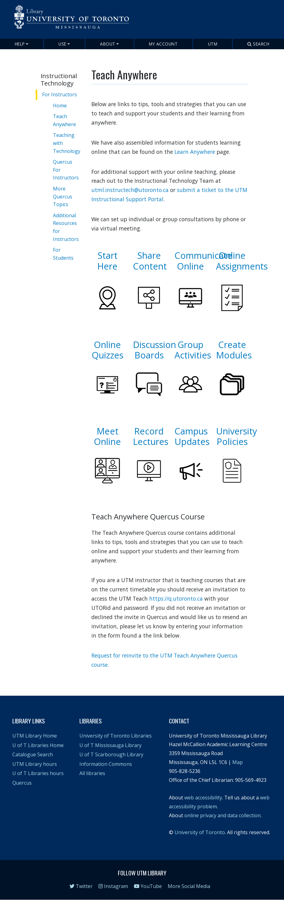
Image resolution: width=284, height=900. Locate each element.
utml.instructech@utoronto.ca (130, 190)
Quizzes (107, 355)
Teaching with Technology (66, 143)
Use (62, 44)
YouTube (148, 886)
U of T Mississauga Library (110, 745)
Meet (107, 431)
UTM (213, 44)
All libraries (92, 773)
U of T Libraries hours (38, 773)
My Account (163, 44)
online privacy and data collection (222, 815)
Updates (192, 441)
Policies (232, 441)
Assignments (242, 266)
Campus (191, 431)
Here (107, 266)
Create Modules (234, 349)
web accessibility (203, 797)
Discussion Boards (154, 349)
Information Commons (105, 764)
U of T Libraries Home (38, 745)
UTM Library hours (34, 764)
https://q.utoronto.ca (176, 598)
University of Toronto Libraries (115, 735)
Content (150, 266)
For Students (63, 253)
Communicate (203, 255)
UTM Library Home (34, 735)
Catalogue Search (32, 754)
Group (190, 344)
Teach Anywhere (64, 120)
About (107, 44)
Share (149, 255)
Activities (192, 355)
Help (20, 44)
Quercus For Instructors (66, 169)
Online (190, 266)
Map (237, 762)
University (236, 431)
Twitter (81, 886)
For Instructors (59, 94)
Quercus (22, 782)
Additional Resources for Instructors (66, 227)
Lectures (150, 441)
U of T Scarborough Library (111, 754)
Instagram (113, 886)
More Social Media (189, 886)
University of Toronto (199, 832)
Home (60, 105)
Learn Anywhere (194, 151)
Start (108, 255)
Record (149, 431)
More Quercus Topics (62, 196)
